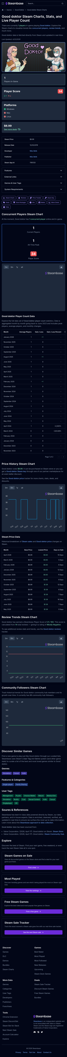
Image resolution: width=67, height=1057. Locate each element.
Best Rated (38, 952)
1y (17, 267)
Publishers (7, 1002)
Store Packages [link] (19, 202)
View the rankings (33, 891)
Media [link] (41, 202)
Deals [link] (6, 202)
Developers (7, 997)
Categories (7, 989)
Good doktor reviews (52, 629)
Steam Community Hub (54, 834)
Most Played (39, 956)
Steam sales (27, 541)
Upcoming (38, 969)
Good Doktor (19, 10)
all (22, 267)
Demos (5, 961)
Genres (6, 984)
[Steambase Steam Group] (38, 1032)
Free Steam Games (42, 993)
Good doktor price (16, 478)
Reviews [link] (22, 198)
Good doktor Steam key (16, 471)
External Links (33, 176)
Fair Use (32, 1052)
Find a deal (33, 867)
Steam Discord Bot (10, 1021)
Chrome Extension (10, 1017)
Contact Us (47, 1052)
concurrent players (40, 28)
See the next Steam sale (33, 932)
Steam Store (58, 831)
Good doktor (45, 25)
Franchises (7, 1006)
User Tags (7, 993)
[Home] (3, 10)
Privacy (18, 1052)
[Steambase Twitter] (42, 1032)
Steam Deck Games (42, 974)
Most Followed (40, 961)
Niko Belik (33, 151)
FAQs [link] (6, 207)
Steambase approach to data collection (36, 823)
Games (9, 10)
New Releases (40, 965)
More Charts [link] (54, 202)
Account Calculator (11, 1034)
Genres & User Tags (33, 183)
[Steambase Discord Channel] (35, 1032)
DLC (4, 956)
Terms (25, 1052)
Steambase (38, 1021)
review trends (54, 28)
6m (12, 488)
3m (12, 267)
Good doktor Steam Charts (37, 10)
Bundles (6, 965)
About (39, 1052)
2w (6, 267)
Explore (6, 1039)
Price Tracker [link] (35, 198)
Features (33, 170)
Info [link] (32, 202)
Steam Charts (8, 969)
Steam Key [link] (49, 198)
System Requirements (33, 189)
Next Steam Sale (9, 1030)
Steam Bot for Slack (11, 1026)
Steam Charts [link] (8, 198)
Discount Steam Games (44, 989)
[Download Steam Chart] (61, 267)
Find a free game (33, 911)
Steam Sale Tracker (42, 984)
